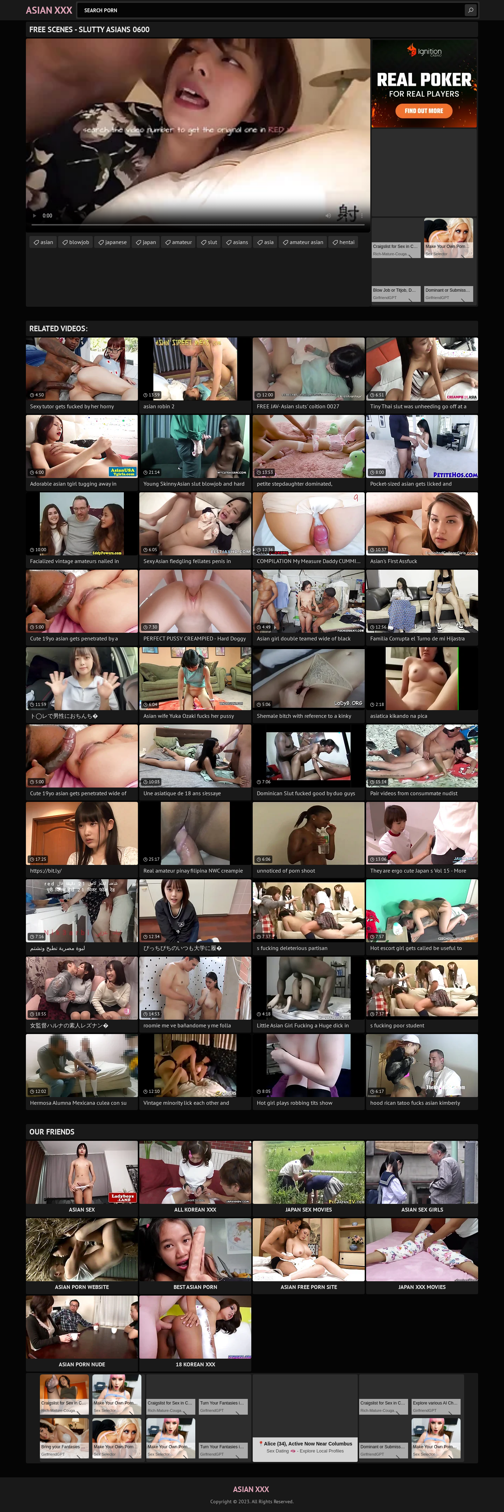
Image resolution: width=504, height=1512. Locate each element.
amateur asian (306, 241)
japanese (116, 241)
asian (47, 241)
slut (212, 241)
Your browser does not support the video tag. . (198, 136)
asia (269, 241)
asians (240, 241)
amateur (182, 241)
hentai (347, 241)
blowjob (79, 241)
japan (149, 241)
